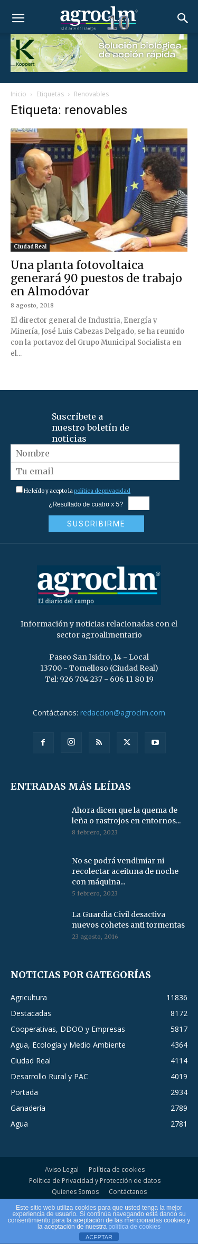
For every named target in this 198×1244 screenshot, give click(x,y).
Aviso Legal (62, 1169)
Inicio (18, 93)
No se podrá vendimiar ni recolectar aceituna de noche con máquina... (125, 871)
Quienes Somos (75, 1191)
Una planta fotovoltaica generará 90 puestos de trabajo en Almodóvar (96, 278)
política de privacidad (102, 490)
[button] (18, 18)
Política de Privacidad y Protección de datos (95, 1180)
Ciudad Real (30, 246)
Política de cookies (117, 1169)
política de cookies (134, 1226)
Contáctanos (128, 1191)
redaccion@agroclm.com (122, 713)
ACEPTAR (99, 1237)
